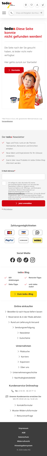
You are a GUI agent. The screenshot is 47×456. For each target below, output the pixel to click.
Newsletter (25, 332)
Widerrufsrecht (23, 441)
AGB (23, 432)
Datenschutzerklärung (16, 193)
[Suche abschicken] (42, 13)
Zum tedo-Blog (25, 294)
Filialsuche (25, 351)
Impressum (23, 428)
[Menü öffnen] (4, 13)
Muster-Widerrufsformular (24, 410)
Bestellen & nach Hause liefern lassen (24, 311)
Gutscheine (24, 338)
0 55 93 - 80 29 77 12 (27, 391)
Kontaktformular (25, 405)
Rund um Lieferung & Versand (25, 322)
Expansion (25, 361)
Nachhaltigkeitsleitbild (24, 377)
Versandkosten (7, 121)
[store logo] (8, 5)
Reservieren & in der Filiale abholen (24, 317)
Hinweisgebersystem (23, 445)
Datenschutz (23, 437)
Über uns (24, 367)
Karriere (25, 356)
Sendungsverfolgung (25, 327)
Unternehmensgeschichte (25, 372)
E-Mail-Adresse (8, 171)
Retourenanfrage (25, 415)
